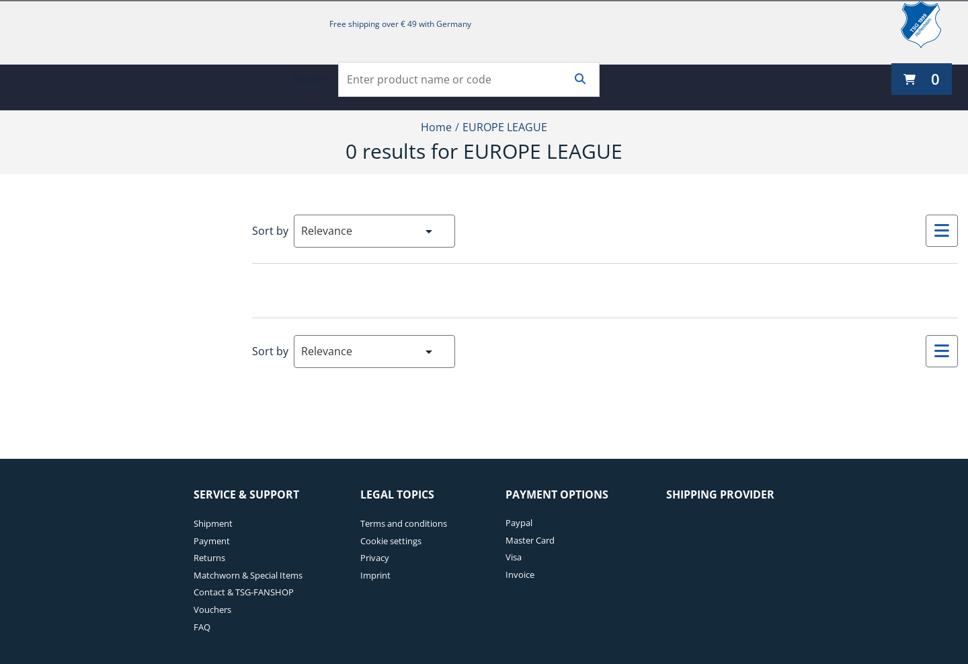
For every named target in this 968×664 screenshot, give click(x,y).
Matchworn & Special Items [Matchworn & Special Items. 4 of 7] (248, 575)
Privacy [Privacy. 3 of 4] (374, 558)
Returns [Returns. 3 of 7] (209, 558)
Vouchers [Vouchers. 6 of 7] (212, 609)
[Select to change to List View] (942, 231)
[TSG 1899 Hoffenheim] (931, 24)
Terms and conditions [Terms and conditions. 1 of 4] (403, 523)
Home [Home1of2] (436, 127)
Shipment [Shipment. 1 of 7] (213, 523)
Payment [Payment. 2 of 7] (212, 541)
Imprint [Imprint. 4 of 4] (375, 575)
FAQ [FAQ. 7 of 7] (202, 627)
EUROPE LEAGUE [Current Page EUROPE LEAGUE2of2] (504, 127)
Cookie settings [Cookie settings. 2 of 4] (390, 541)
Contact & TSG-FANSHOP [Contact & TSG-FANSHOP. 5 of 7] (244, 592)
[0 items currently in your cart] (921, 79)
